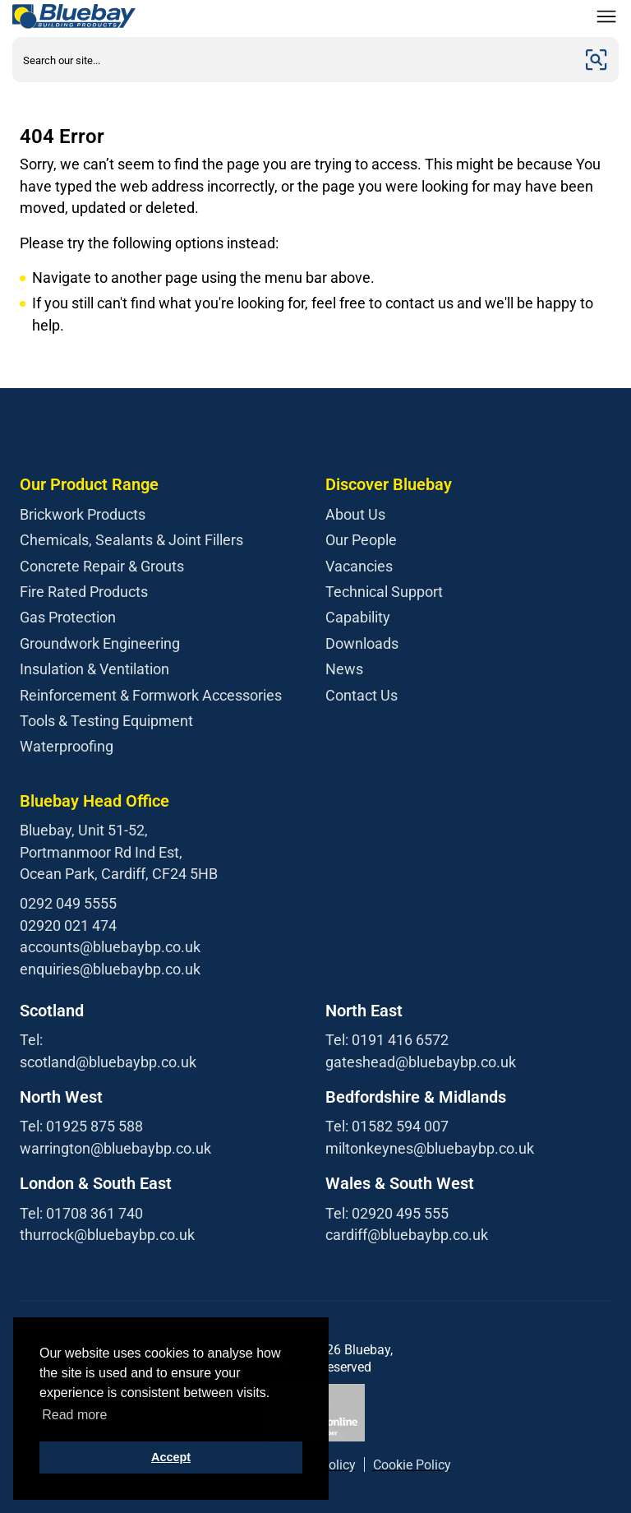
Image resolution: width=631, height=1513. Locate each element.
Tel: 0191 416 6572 (387, 1039)
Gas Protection (68, 617)
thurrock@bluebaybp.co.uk (107, 1234)
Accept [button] (171, 1457)
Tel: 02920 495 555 (387, 1213)
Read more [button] (74, 1415)
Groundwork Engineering (100, 643)
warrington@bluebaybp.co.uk (115, 1148)
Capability (357, 617)
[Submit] (596, 59)
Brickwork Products (82, 514)
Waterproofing (66, 746)
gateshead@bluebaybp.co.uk (420, 1062)
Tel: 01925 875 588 (81, 1126)
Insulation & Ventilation (94, 669)
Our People (361, 539)
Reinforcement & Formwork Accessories (151, 695)
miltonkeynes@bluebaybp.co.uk (429, 1148)
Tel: (31, 1039)
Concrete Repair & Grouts (102, 566)
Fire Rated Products (84, 591)
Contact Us (361, 695)
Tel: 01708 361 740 (81, 1213)
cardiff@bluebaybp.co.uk (406, 1234)
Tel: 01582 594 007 (387, 1126)
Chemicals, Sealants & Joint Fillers (131, 539)
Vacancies (359, 566)
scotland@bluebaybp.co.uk (108, 1062)
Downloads (361, 643)
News (344, 669)
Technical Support (384, 591)
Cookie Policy (412, 1465)
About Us (355, 514)
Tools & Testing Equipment (106, 720)
